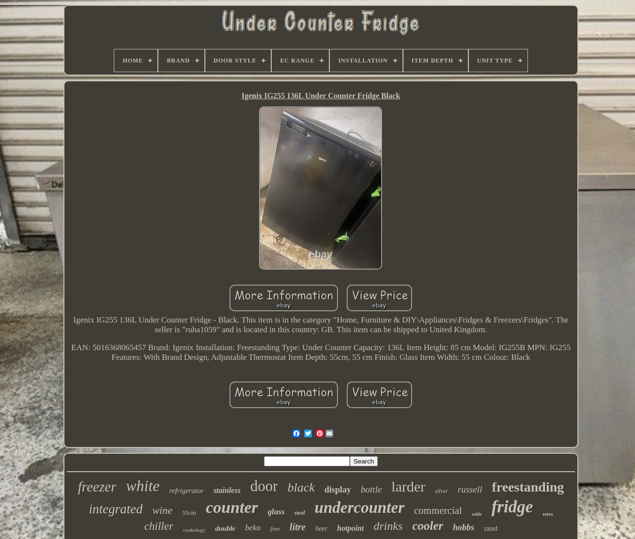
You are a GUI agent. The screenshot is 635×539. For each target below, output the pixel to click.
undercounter (359, 507)
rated (490, 528)
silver (441, 491)
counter (232, 507)
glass (276, 511)
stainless (227, 490)
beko (253, 527)
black (300, 487)
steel (299, 512)
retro (547, 514)
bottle (371, 489)
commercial (438, 510)
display (338, 489)
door (264, 485)
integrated (115, 509)
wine (162, 510)
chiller (158, 526)
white (142, 485)
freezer (97, 486)
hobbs (463, 527)
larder (408, 486)
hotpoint (350, 528)
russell (470, 489)
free (275, 528)
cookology (194, 530)
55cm (189, 512)
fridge (512, 506)
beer (321, 528)
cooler (427, 525)
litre (298, 527)
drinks (388, 526)
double (225, 528)
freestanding (528, 486)
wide (477, 514)
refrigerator (187, 490)
